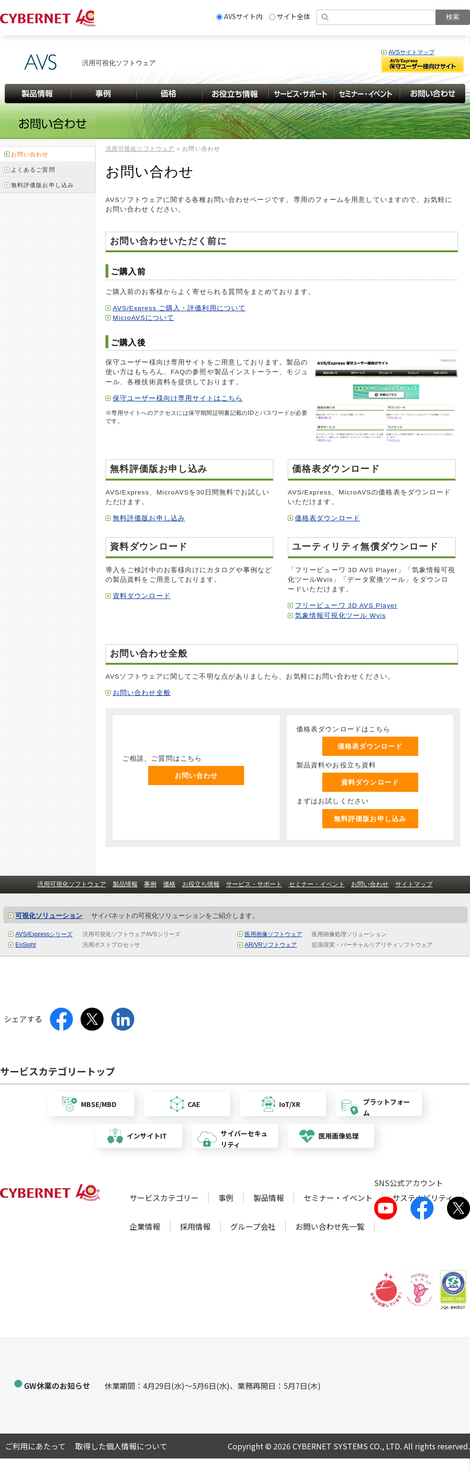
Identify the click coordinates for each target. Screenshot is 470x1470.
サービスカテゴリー (164, 1197)
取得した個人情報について (121, 1446)
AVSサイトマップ (411, 52)
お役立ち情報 (201, 884)
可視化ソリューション (48, 915)
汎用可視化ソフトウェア (140, 149)
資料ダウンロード (142, 596)
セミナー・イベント (317, 884)
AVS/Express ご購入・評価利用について (179, 308)
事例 (150, 884)
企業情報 (144, 1226)
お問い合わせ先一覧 (329, 1226)
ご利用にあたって (35, 1446)
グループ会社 (253, 1226)
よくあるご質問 (33, 169)
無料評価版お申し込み (149, 518)
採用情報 (195, 1226)
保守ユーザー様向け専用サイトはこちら (178, 398)
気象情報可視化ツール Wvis (340, 615)
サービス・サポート (254, 884)
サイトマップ (414, 884)
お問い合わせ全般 (142, 692)
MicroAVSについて (143, 317)
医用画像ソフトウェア (273, 934)
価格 (169, 884)
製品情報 (125, 884)
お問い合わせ (196, 775)
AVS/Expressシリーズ (43, 934)
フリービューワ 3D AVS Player (346, 605)
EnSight (25, 944)
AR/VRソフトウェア (271, 944)
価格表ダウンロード (327, 518)
